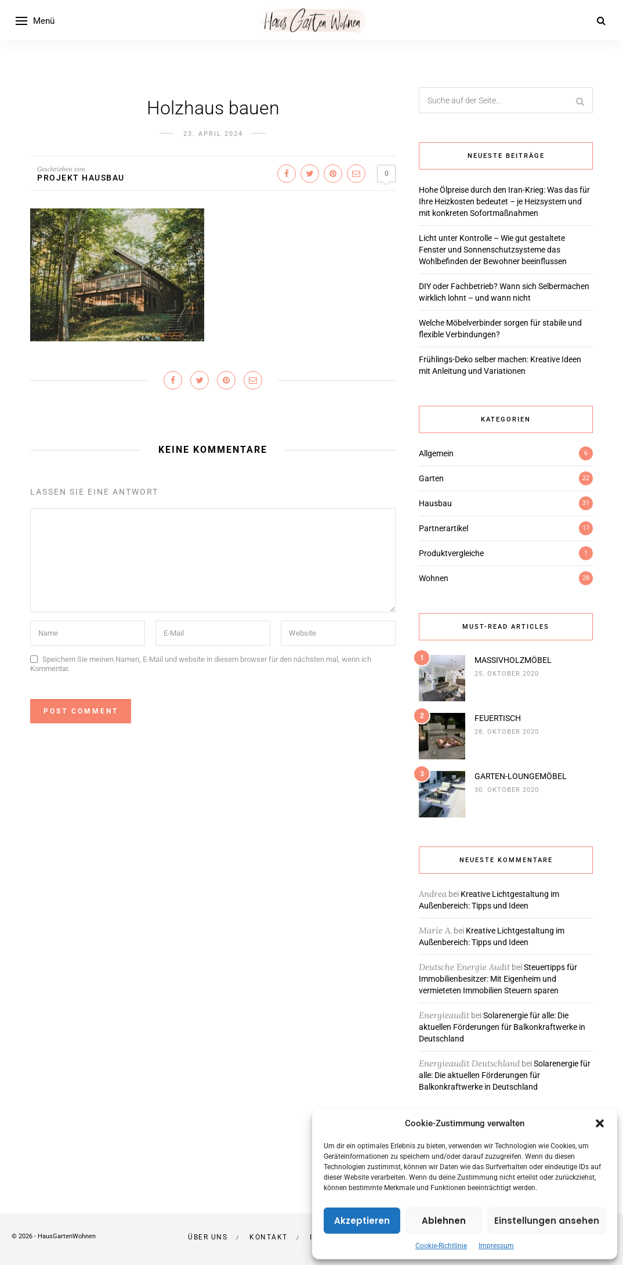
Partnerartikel (443, 528)
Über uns (207, 1237)
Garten (431, 478)
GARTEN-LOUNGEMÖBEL (521, 776)
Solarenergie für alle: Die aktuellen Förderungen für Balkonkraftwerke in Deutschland (502, 1027)
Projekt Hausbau (81, 177)
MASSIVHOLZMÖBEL (513, 660)
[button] (600, 1123)
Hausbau (435, 503)
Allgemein (436, 453)
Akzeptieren (362, 1220)
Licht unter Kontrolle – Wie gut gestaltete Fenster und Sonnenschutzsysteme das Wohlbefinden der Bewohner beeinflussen (493, 249)
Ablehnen (444, 1220)
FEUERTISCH (498, 718)
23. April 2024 (213, 134)
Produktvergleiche (451, 553)
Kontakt (268, 1237)
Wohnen (433, 578)
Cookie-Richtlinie (441, 1246)
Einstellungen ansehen (546, 1220)
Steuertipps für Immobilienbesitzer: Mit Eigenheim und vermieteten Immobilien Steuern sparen (498, 979)
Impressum (496, 1246)
